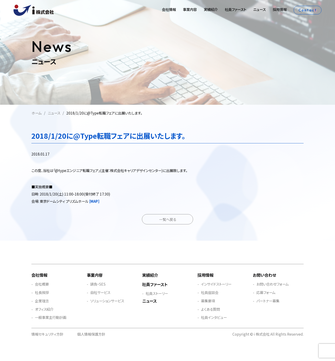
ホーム (37, 112)
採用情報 (280, 9)
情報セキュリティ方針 (47, 334)
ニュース (259, 9)
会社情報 (169, 9)
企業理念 (42, 300)
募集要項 (208, 300)
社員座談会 (209, 292)
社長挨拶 (42, 292)
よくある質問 (210, 309)
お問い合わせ (264, 275)
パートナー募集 (267, 300)
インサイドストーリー (216, 284)
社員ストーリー (157, 293)
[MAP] (94, 201)
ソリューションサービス (107, 300)
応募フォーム (265, 292)
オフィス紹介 (44, 309)
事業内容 (190, 9)
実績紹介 (211, 9)
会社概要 (42, 284)
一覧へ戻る (167, 219)
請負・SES (98, 284)
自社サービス (100, 292)
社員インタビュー (214, 317)
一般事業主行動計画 (50, 317)
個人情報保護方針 (91, 334)
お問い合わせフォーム (272, 284)
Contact (307, 10)
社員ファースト (235, 9)
